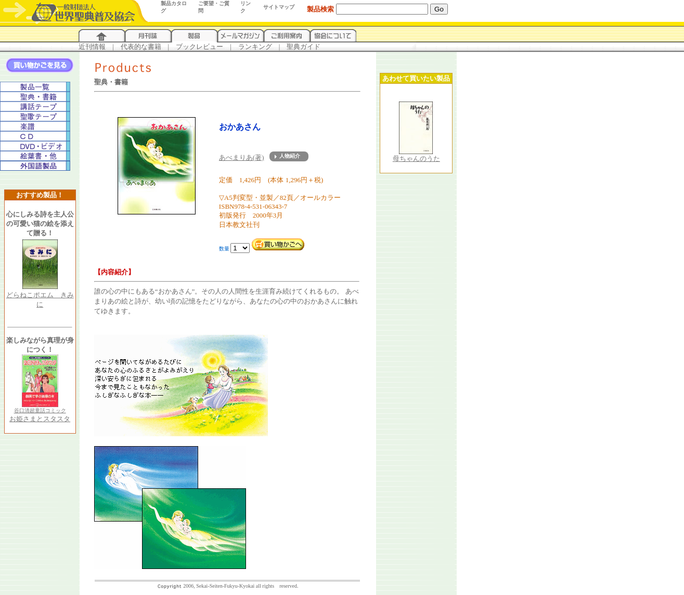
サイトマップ (278, 7)
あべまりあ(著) (241, 157)
